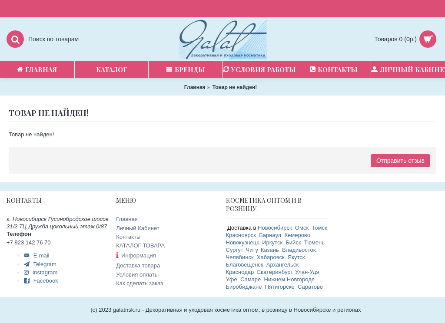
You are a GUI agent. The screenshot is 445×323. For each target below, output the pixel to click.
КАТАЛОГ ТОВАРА (140, 245)
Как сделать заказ (139, 283)
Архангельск (282, 264)
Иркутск (272, 242)
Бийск (293, 242)
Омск (302, 227)
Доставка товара (138, 265)
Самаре (250, 279)
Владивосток (299, 250)
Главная (126, 219)
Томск (319, 227)
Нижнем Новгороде (289, 279)
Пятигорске (280, 286)
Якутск (296, 257)
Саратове (310, 286)
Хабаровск (271, 257)
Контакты (128, 237)
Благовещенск (244, 264)
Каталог (111, 69)
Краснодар (240, 272)
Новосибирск (275, 227)
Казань (270, 250)
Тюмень (314, 242)
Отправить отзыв (400, 160)
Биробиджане (244, 286)
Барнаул (270, 235)
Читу (251, 250)
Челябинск (240, 257)
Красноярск (241, 235)
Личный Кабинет (137, 228)
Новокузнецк (242, 242)
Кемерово (297, 235)
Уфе (231, 279)
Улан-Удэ (307, 272)
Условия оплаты (137, 274)
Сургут (234, 250)
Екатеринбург (274, 272)
